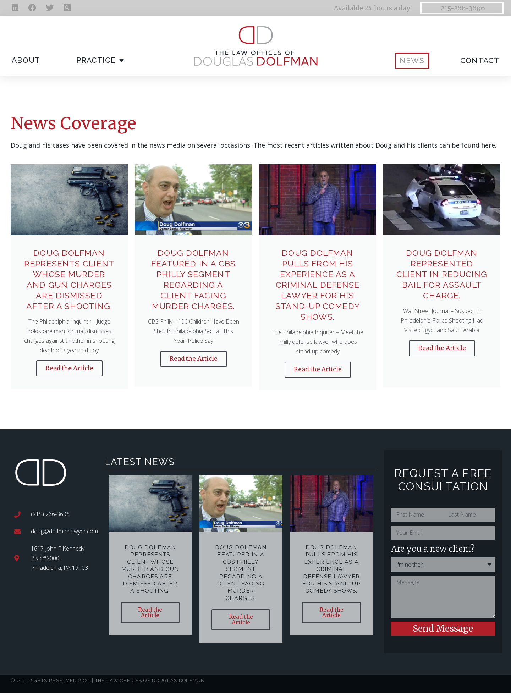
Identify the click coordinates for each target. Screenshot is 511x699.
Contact (479, 60)
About (26, 60)
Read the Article (69, 368)
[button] (67, 7)
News (412, 60)
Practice (100, 60)
